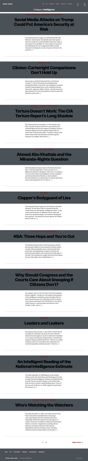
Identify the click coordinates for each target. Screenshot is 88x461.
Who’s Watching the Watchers (44, 404)
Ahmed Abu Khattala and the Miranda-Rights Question (44, 157)
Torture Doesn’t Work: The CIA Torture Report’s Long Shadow (44, 113)
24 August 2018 (51, 34)
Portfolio (51, 4)
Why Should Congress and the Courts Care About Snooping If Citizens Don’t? (44, 279)
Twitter (57, 4)
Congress (33, 231)
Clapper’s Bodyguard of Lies (44, 197)
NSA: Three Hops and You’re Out (44, 236)
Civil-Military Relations (33, 14)
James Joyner (8, 4)
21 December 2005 (50, 410)
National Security (56, 14)
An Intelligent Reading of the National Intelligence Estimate (44, 364)
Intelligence (46, 14)
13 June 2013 (51, 289)
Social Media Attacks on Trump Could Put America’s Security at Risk (44, 24)
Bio (43, 4)
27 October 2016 (51, 77)
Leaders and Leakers (44, 323)
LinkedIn (70, 4)
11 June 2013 (51, 328)
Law (48, 62)
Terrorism (42, 106)
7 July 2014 (51, 164)
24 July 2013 (51, 241)
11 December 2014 (50, 121)
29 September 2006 (51, 371)
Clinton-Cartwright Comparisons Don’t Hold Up (44, 70)
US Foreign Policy (52, 106)
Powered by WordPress (25, 458)
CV (47, 4)
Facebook (63, 4)
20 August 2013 (51, 203)
